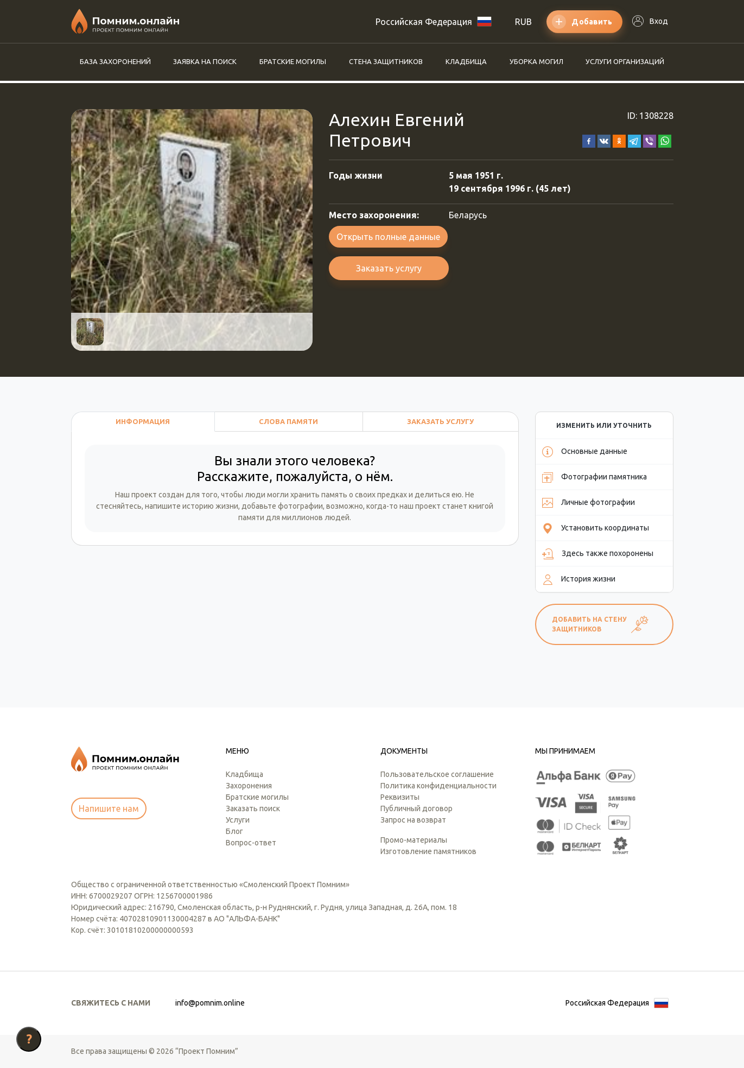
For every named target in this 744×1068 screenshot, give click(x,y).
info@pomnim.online (210, 1003)
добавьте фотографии (282, 506)
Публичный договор (416, 808)
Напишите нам (109, 808)
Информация (143, 421)
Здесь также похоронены (597, 553)
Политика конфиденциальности (438, 785)
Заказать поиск (253, 808)
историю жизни (210, 506)
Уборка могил (536, 61)
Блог (234, 831)
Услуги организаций (625, 61)
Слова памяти (288, 421)
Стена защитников (386, 61)
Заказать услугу (389, 268)
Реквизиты (399, 797)
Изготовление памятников (428, 851)
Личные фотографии (588, 502)
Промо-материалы (413, 840)
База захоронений (115, 61)
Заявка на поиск (205, 61)
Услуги (238, 820)
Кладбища (466, 61)
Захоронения (249, 785)
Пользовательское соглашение (437, 774)
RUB (523, 22)
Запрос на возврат (413, 820)
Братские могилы (292, 61)
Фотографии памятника (594, 477)
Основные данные (584, 451)
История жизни (578, 579)
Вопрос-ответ (251, 842)
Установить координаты (595, 528)
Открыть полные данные (388, 237)
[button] (588, 140)
